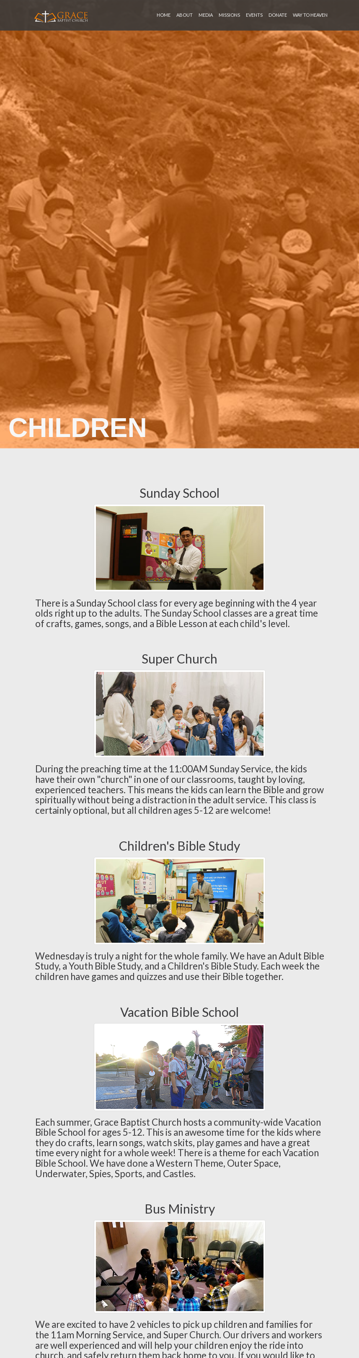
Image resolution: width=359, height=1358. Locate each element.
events (254, 15)
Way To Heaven (310, 15)
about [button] (184, 15)
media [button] (206, 15)
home (163, 15)
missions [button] (229, 15)
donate (278, 15)
